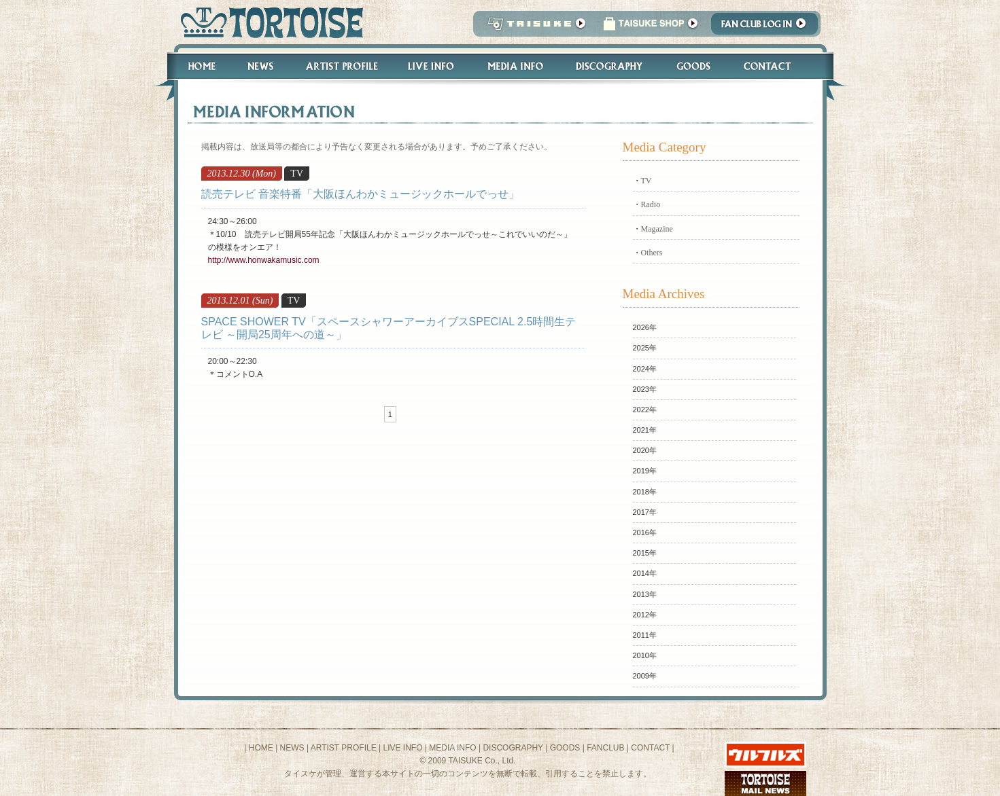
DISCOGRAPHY (512, 748)
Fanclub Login (768, 27)
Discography (610, 66)
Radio (651, 204)
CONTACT (650, 748)
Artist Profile (340, 66)
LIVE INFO (402, 748)
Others (652, 252)
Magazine (657, 229)
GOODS (565, 748)
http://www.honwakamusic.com (264, 260)
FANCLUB (605, 748)
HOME (261, 748)
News (260, 66)
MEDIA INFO (452, 748)
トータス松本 (267, 22)
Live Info (431, 66)
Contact (774, 66)
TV (646, 180)
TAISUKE (533, 27)
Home (195, 66)
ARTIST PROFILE (344, 748)
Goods (695, 66)
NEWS (292, 748)
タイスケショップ (650, 27)
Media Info (515, 66)
